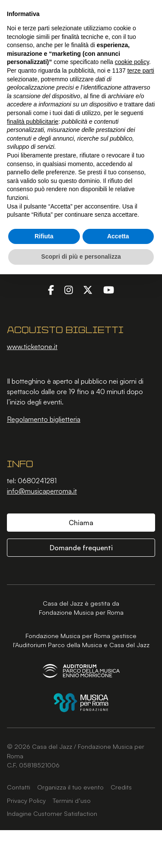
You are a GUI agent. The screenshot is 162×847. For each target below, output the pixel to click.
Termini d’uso (72, 800)
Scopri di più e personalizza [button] (81, 256)
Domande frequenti (81, 547)
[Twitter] (87, 289)
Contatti (18, 787)
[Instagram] (68, 289)
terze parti (140, 70)
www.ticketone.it (32, 346)
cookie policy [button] (132, 61)
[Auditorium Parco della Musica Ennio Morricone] (81, 671)
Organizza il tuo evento (70, 787)
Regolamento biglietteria (43, 419)
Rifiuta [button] (44, 236)
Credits (121, 787)
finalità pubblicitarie (32, 121)
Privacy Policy (26, 800)
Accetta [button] (118, 236)
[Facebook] (51, 289)
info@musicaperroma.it (42, 491)
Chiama (81, 522)
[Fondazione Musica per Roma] (81, 703)
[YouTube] (108, 289)
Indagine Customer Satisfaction (52, 813)
